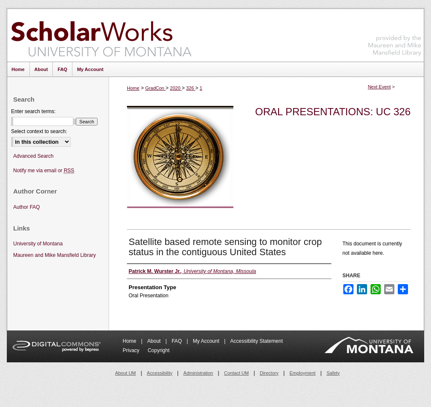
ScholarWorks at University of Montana (101, 35)
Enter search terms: (33, 111)
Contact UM (236, 373)
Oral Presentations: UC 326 (333, 111)
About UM (125, 373)
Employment (303, 373)
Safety (333, 373)
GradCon (155, 88)
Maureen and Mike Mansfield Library (395, 34)
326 (190, 88)
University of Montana (38, 244)
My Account (207, 341)
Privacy (132, 350)
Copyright (159, 350)
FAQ (177, 341)
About (154, 341)
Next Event (379, 86)
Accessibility (159, 373)
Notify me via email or (43, 171)
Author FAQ (26, 207)
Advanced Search (33, 156)
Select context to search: (39, 131)
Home (133, 88)
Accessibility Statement (256, 341)
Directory (269, 373)
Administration (198, 373)
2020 (176, 88)
